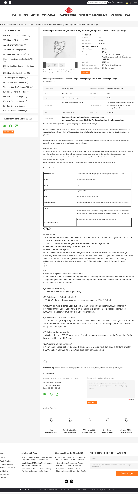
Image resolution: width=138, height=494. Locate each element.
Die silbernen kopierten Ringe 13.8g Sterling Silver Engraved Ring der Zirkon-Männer (108, 431)
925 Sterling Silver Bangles (14, 78)
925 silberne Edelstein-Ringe (14, 73)
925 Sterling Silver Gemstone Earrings (18, 66)
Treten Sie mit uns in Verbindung (93, 15)
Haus (14, 15)
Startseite (3, 24)
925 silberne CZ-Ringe (25, 24)
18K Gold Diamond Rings (13, 96)
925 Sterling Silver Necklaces (15, 82)
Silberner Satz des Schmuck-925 (16, 87)
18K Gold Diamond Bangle (13, 101)
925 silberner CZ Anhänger (14, 40)
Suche (110, 3)
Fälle (127, 15)
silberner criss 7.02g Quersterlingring (111, 368)
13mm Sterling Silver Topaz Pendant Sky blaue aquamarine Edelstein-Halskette (71, 458)
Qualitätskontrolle (67, 15)
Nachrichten (116, 15)
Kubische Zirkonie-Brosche (14, 111)
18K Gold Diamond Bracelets (14, 92)
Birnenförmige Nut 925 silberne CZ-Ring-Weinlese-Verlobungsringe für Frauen (36, 470)
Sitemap (3, 478)
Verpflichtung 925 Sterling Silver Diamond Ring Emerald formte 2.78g (37, 464)
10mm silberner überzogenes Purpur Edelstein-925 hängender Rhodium (69, 464)
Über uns (35, 15)
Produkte (23, 15)
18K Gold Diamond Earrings (14, 106)
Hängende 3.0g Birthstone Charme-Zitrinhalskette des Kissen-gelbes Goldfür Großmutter (71, 470)
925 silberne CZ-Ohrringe (13, 45)
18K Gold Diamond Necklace (14, 35)
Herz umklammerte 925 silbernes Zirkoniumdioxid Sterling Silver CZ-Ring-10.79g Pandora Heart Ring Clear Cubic (51, 431)
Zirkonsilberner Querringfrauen (89, 368)
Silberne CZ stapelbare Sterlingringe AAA (67, 368)
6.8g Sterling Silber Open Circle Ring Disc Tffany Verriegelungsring (70, 431)
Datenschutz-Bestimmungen (29, 490)
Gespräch (120, 2)
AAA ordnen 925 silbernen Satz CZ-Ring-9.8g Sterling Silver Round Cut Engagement (89, 431)
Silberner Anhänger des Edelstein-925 (18, 59)
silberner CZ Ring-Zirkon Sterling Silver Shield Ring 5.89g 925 (126, 431)
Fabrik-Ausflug (48, 15)
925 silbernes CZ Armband (14, 54)
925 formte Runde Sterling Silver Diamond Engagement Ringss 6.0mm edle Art (37, 458)
